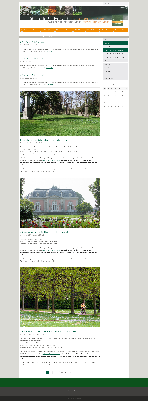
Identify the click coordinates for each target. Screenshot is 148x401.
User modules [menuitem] (108, 78)
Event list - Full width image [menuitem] (114, 50)
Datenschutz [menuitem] (118, 30)
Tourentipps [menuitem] (45, 30)
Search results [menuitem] (108, 71)
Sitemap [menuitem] (85, 391)
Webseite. (49, 51)
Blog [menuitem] (105, 39)
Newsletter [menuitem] (107, 64)
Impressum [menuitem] (104, 30)
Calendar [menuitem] (108, 46)
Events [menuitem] (106, 43)
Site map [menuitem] (107, 75)
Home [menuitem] (62, 391)
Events (38, 37)
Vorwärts (63, 373)
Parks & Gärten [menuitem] (28, 30)
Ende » (71, 373)
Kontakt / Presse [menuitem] (61, 30)
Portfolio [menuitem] (107, 68)
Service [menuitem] (76, 30)
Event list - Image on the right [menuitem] (115, 57)
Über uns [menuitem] (89, 30)
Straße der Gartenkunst (27, 37)
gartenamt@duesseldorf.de (51, 160)
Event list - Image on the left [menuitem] (114, 53)
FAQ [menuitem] (105, 60)
